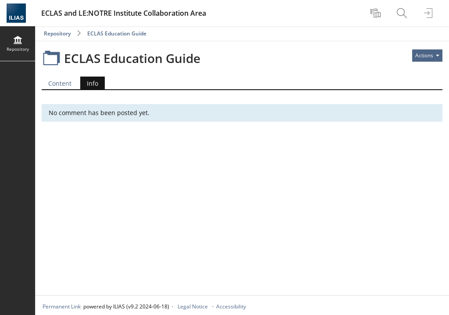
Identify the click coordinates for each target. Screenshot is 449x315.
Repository (57, 33)
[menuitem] (376, 13)
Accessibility (231, 306)
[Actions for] (427, 55)
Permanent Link (62, 306)
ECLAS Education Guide (116, 33)
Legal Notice (193, 306)
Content (59, 83)
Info (92, 83)
